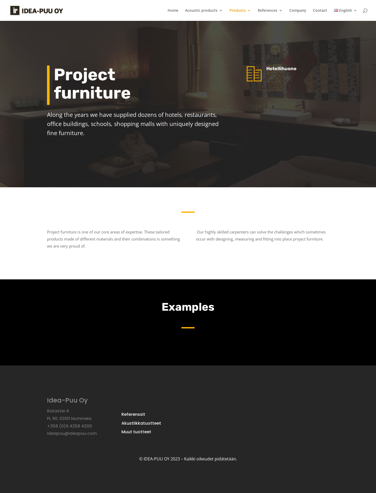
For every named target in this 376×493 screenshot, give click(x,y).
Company (297, 11)
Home (173, 11)
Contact (320, 11)
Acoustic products (201, 11)
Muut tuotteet (136, 432)
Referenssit (133, 414)
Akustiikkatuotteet (141, 423)
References (267, 11)
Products (238, 11)
